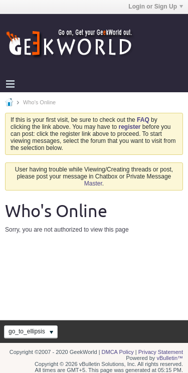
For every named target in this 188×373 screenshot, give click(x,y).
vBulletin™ (169, 358)
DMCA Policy (118, 352)
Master (93, 183)
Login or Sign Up (155, 6)
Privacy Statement (160, 352)
